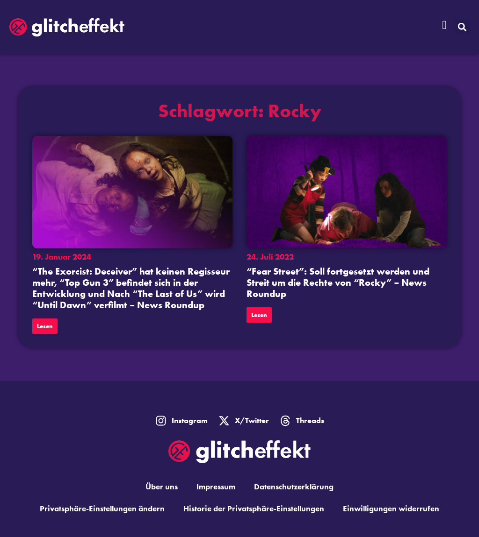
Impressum (215, 486)
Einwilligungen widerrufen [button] (391, 508)
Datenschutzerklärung (294, 486)
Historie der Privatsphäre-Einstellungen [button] (253, 508)
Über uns (161, 486)
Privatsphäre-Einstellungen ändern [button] (102, 508)
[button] (462, 27)
